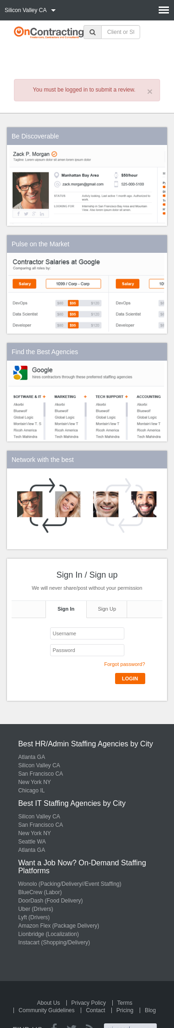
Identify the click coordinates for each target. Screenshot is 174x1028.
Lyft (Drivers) (34, 917)
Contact (95, 1010)
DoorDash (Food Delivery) (50, 900)
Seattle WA (32, 841)
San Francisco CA (40, 774)
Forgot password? (124, 664)
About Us (48, 1003)
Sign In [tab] (66, 609)
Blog (150, 1010)
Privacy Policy (88, 1003)
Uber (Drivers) (35, 909)
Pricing (125, 1010)
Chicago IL (31, 790)
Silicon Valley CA (39, 765)
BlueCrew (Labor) (40, 892)
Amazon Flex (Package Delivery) (58, 926)
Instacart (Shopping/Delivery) (54, 942)
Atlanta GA (31, 757)
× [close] (150, 91)
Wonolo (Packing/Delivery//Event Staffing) (69, 884)
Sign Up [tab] (107, 609)
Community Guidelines (47, 1010)
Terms (125, 1003)
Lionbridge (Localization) (48, 934)
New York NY (34, 782)
